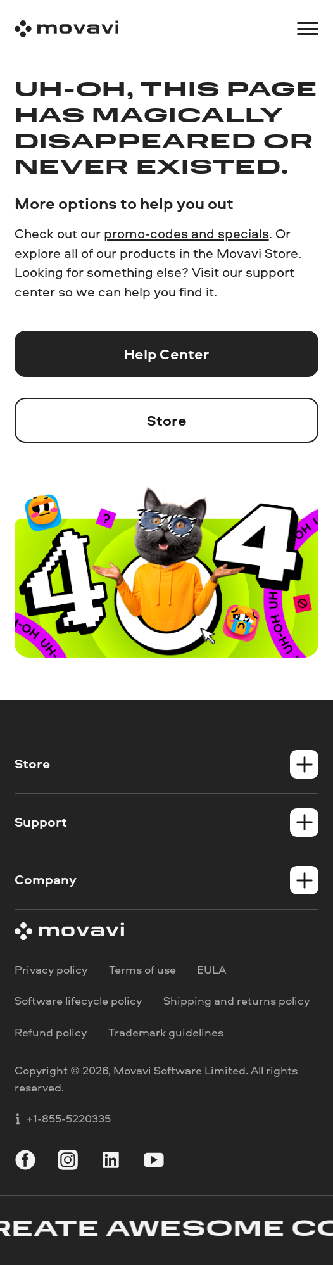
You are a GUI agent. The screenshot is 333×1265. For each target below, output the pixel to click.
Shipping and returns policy (236, 1001)
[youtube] (154, 1161)
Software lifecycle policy (78, 1001)
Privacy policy (51, 970)
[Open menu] (307, 28)
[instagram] (68, 1161)
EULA (211, 970)
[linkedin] (111, 1161)
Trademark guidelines (165, 1032)
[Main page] (66, 28)
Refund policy (51, 1032)
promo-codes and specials (186, 233)
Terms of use (142, 970)
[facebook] (25, 1161)
